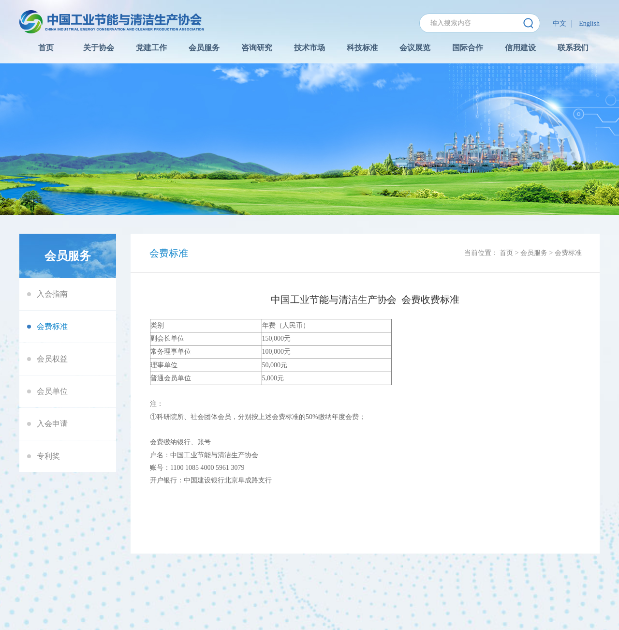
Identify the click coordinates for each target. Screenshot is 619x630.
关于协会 (98, 48)
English (589, 23)
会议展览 (414, 48)
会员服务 (204, 48)
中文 (559, 23)
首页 (46, 48)
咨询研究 (256, 48)
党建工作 (151, 48)
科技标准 (362, 48)
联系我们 (573, 48)
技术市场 (309, 48)
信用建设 (520, 48)
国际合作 (467, 48)
